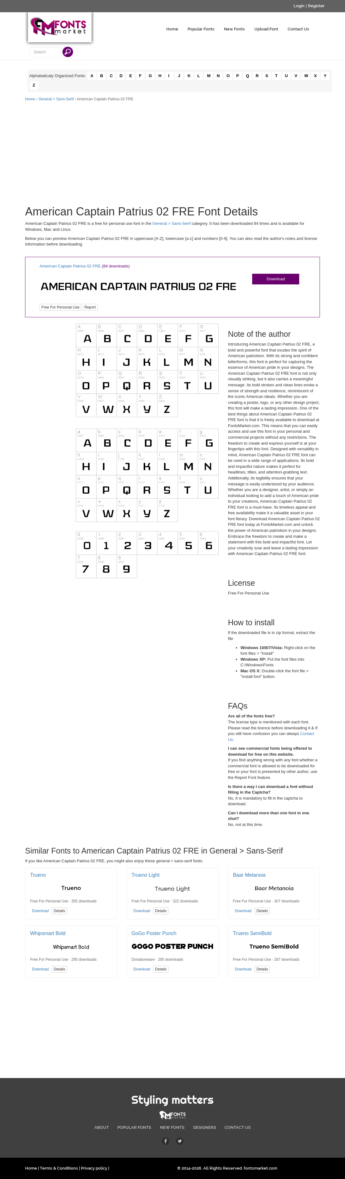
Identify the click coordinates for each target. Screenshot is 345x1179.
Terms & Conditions (59, 1168)
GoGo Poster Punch (153, 933)
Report (90, 307)
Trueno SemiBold (252, 933)
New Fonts (234, 29)
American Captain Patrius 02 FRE (70, 266)
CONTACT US (238, 1127)
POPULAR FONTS (134, 1127)
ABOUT (101, 1127)
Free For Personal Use (60, 307)
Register (316, 5)
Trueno (38, 875)
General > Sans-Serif (56, 99)
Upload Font (266, 29)
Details (59, 911)
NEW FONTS (172, 1127)
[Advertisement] (172, 149)
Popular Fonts (201, 29)
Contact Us (298, 29)
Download (276, 279)
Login (299, 5)
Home (172, 29)
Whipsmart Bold (48, 933)
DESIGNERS (204, 1127)
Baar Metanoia (249, 875)
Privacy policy (94, 1168)
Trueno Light (145, 875)
